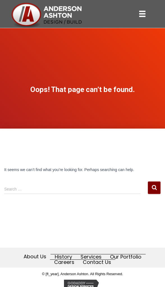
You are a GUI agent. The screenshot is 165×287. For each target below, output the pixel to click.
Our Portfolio (125, 256)
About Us (35, 256)
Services (91, 256)
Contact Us (97, 262)
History (63, 256)
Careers (64, 262)
